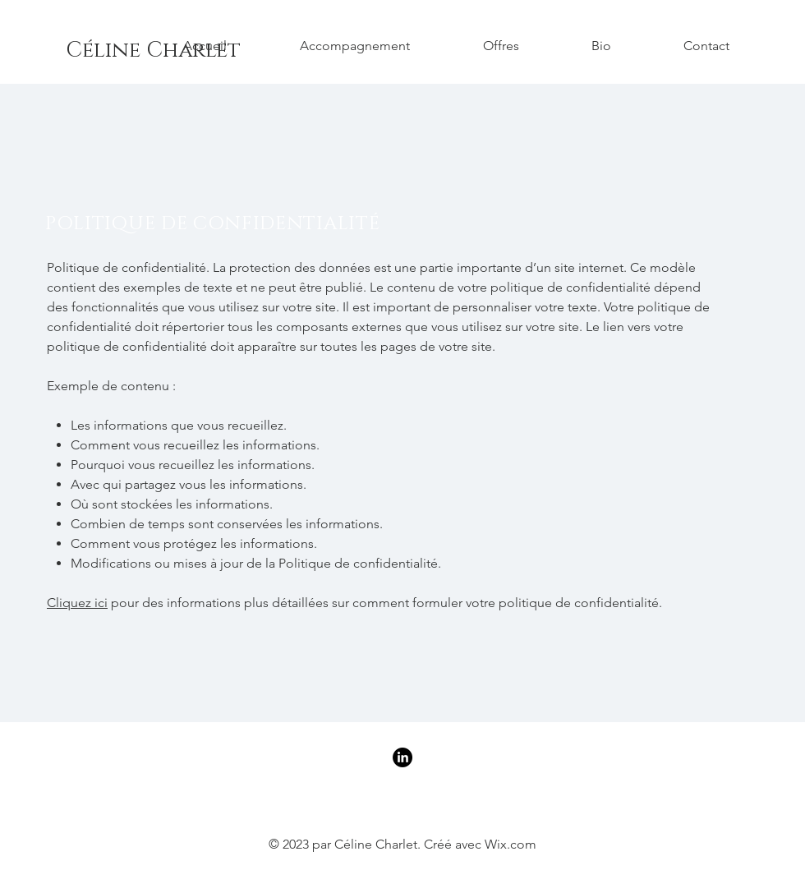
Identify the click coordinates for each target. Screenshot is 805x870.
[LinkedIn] (402, 757)
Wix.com (510, 844)
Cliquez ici (77, 602)
